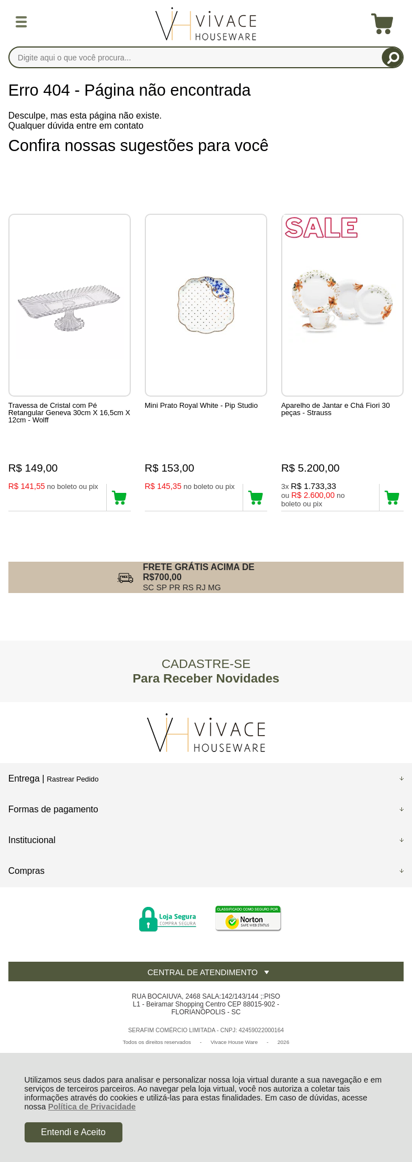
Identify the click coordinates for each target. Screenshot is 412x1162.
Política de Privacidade (92, 1106)
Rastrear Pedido (72, 779)
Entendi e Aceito (73, 1132)
